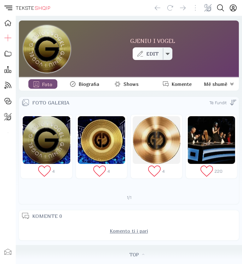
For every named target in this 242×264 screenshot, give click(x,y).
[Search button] (220, 8)
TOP (136, 254)
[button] (8, 8)
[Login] (233, 8)
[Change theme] (208, 8)
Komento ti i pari (129, 231)
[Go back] (157, 8)
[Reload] (170, 8)
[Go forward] (182, 8)
